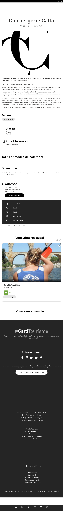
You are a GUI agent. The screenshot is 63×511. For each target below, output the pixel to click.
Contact (20, 491)
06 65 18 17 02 (18, 204)
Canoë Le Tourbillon (12, 285)
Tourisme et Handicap (9, 491)
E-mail (15, 208)
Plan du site (28, 491)
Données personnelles (53, 491)
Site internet (17, 216)
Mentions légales (39, 491)
